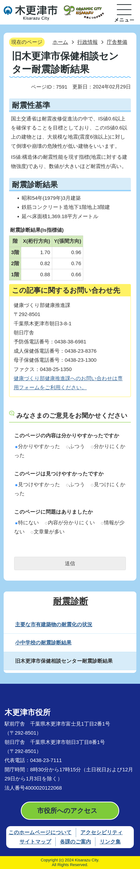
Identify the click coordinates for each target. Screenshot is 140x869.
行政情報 (87, 42)
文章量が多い (48, 531)
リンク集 (110, 841)
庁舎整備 (117, 42)
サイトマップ (35, 841)
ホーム (60, 42)
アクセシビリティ (101, 832)
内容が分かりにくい (70, 522)
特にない (27, 522)
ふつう (75, 446)
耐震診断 (70, 601)
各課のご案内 (75, 841)
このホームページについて (40, 832)
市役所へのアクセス (67, 810)
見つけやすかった (37, 484)
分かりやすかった (37, 446)
